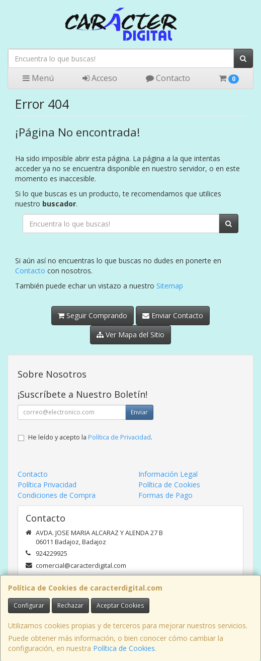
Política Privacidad (47, 484)
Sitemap (169, 285)
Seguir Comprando (92, 315)
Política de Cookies (124, 648)
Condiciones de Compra (57, 495)
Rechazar (70, 605)
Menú (38, 78)
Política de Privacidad (119, 437)
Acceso (99, 78)
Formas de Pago (165, 495)
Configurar (29, 605)
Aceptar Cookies (120, 605)
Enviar (139, 412)
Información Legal (168, 474)
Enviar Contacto (172, 315)
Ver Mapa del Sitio (130, 334)
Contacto (168, 78)
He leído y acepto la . (90, 437)
